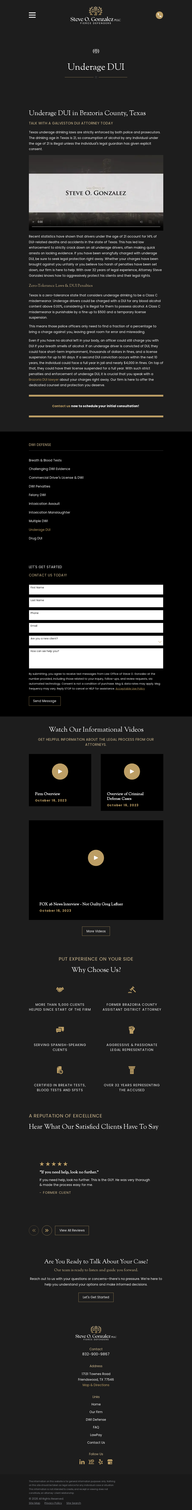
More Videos (96, 931)
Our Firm (96, 1412)
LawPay (96, 1435)
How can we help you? (45, 651)
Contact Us (96, 1442)
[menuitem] (96, 460)
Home (96, 1404)
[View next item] (47, 1230)
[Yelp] (100, 1461)
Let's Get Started (96, 1297)
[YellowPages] (91, 1461)
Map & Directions (96, 1385)
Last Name (37, 600)
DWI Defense (96, 1419)
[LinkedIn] (82, 1461)
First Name (37, 587)
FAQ (96, 1427)
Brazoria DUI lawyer (44, 379)
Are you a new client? (44, 638)
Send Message (44, 701)
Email (34, 625)
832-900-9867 (96, 1354)
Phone (35, 613)
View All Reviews (72, 1230)
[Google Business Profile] (110, 1461)
